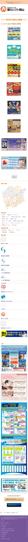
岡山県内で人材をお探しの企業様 (8, 530)
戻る (14, 176)
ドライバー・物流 (7, 220)
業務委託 (5, 232)
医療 (25, 216)
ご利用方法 (4, 526)
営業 (4, 214)
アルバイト (11, 230)
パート (19, 230)
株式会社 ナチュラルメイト (7, 291)
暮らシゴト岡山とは (5, 522)
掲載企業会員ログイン (14, 505)
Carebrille (3, 309)
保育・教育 (5, 218)
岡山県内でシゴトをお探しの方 (7, 528)
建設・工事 (13, 218)
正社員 (4, 230)
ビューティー (6, 222)
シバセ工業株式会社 (5, 272)
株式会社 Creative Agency (6, 301)
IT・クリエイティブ (16, 222)
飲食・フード (6, 216)
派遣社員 (12, 232)
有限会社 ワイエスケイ (6, 328)
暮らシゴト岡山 (4, 318)
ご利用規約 (4, 534)
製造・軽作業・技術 (18, 220)
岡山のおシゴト (4, 524)
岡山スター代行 (4, 243)
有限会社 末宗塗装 (5, 255)
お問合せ (3, 536)
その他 (14, 224)
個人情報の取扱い (5, 532)
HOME (3, 521)
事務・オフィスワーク (13, 214)
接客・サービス (6, 224)
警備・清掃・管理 (16, 216)
